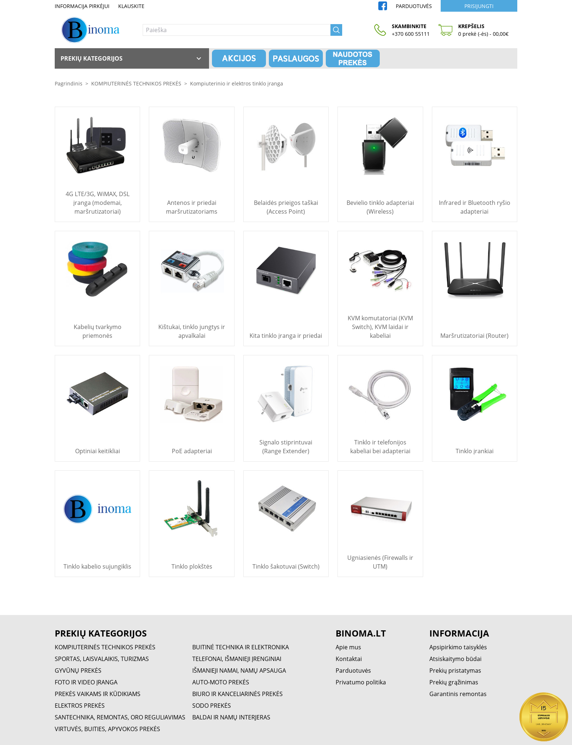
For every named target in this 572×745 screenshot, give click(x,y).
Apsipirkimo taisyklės (458, 647)
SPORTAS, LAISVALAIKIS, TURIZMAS (102, 659)
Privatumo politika (361, 682)
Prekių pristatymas (455, 670)
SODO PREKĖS (211, 706)
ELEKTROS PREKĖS (80, 706)
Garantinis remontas (458, 694)
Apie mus (348, 647)
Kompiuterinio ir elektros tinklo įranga (236, 83)
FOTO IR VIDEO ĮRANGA (86, 682)
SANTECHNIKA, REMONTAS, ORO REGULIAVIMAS (120, 717)
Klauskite (131, 6)
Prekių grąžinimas (453, 682)
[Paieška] (237, 30)
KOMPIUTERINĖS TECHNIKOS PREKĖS (136, 83)
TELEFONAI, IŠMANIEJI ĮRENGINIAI (236, 659)
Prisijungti (479, 6)
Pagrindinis (68, 83)
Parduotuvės (414, 6)
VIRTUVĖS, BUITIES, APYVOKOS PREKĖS (107, 729)
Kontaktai (349, 659)
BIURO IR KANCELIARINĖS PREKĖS (237, 694)
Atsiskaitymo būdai (455, 659)
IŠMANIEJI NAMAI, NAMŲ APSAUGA (239, 670)
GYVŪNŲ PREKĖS (78, 670)
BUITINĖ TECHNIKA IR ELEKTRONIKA (240, 647)
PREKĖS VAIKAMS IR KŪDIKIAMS (97, 694)
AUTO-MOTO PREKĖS (220, 682)
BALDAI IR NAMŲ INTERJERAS (231, 717)
